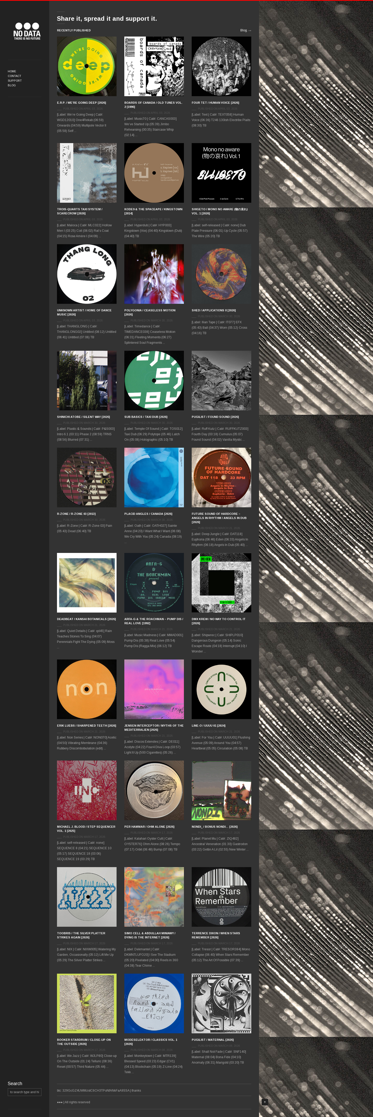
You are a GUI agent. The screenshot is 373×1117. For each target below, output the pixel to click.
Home (12, 71)
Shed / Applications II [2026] (214, 310)
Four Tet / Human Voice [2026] (215, 102)
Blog (12, 85)
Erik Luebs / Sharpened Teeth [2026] (86, 725)
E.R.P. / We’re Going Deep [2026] (81, 102)
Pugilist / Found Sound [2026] (215, 416)
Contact (14, 76)
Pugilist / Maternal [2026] (213, 1039)
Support (15, 80)
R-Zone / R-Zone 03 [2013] (76, 513)
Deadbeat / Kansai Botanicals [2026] (86, 619)
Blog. (244, 30)
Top (265, 1102)
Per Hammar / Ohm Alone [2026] (149, 826)
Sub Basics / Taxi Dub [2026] (145, 416)
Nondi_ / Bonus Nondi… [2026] (215, 826)
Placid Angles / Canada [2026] (148, 513)
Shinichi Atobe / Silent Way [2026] (83, 416)
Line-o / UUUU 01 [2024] (208, 725)
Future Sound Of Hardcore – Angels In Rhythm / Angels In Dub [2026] (219, 518)
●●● (27, 31)
